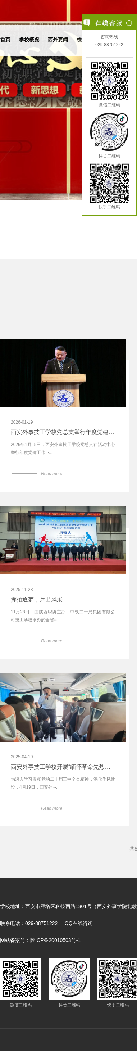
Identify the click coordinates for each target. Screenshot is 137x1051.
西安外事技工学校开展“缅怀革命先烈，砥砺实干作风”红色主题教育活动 (63, 767)
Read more (51, 473)
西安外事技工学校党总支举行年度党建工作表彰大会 (63, 432)
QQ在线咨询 (79, 923)
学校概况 (29, 39)
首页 (5, 39)
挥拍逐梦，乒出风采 (37, 600)
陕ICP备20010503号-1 (55, 940)
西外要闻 (58, 39)
